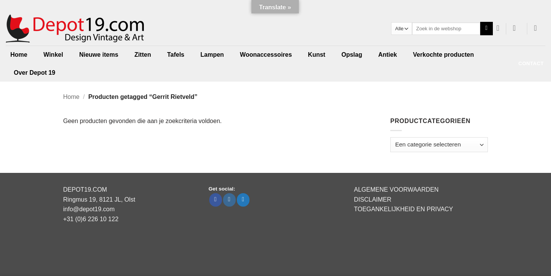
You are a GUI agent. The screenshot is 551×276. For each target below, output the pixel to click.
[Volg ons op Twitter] (243, 200)
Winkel (53, 54)
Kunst (316, 54)
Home (18, 54)
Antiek (387, 54)
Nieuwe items (98, 54)
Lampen (212, 54)
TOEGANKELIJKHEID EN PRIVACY (403, 209)
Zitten (142, 54)
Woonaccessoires (266, 54)
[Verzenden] (486, 29)
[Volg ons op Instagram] (229, 200)
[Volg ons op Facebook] (215, 200)
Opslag (351, 54)
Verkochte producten (443, 54)
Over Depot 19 (34, 72)
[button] (516, 28)
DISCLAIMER (372, 199)
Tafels (175, 54)
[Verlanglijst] (498, 28)
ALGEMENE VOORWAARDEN (396, 189)
